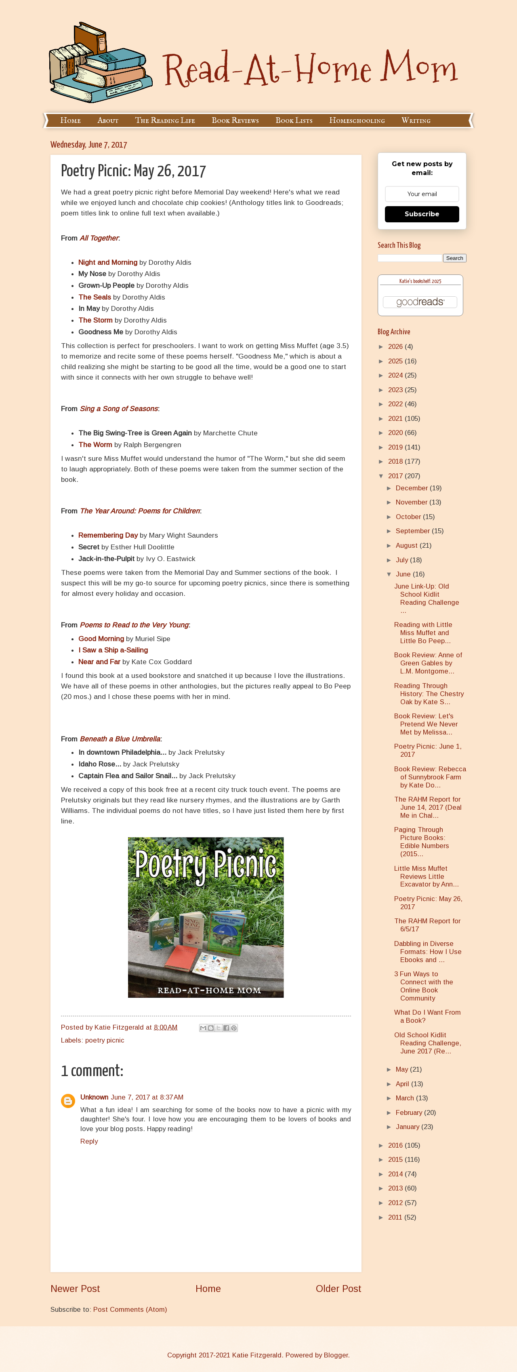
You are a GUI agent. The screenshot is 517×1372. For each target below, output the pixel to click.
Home (70, 121)
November (412, 502)
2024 (396, 375)
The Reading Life (165, 121)
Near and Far (99, 662)
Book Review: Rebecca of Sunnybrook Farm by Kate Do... (430, 777)
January (408, 1127)
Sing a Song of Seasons (119, 409)
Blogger (336, 1355)
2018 (396, 461)
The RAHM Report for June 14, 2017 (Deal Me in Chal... (428, 807)
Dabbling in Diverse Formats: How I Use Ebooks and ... (428, 952)
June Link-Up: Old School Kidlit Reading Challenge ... (426, 598)
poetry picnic (104, 1040)
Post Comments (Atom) (130, 1309)
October (409, 517)
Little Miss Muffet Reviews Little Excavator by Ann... (426, 877)
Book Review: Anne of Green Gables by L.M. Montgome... (428, 663)
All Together (99, 238)
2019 (396, 447)
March (406, 1098)
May (403, 1069)
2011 (396, 1217)
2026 (396, 346)
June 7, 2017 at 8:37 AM (147, 1097)
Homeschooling (357, 121)
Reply (89, 1141)
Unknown (94, 1097)
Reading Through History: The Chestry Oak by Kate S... (429, 694)
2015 (396, 1159)
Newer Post (75, 1288)
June (404, 574)
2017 (396, 476)
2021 (396, 418)
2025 (396, 361)
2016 (396, 1145)
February (410, 1113)
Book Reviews (235, 121)
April (403, 1084)
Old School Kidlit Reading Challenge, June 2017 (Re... (427, 1043)
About (108, 121)
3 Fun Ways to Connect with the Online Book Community (423, 986)
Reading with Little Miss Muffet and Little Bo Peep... (423, 633)
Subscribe (422, 214)
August (408, 545)
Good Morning (101, 639)
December (413, 488)
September (414, 531)
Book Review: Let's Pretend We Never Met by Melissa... (426, 724)
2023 (396, 390)
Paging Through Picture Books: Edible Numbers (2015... (421, 842)
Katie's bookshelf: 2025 (420, 281)
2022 (396, 404)
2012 (396, 1203)
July (403, 560)
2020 (396, 433)
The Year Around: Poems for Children (140, 511)
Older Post (338, 1288)
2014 (396, 1174)
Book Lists (294, 121)
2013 (396, 1188)
